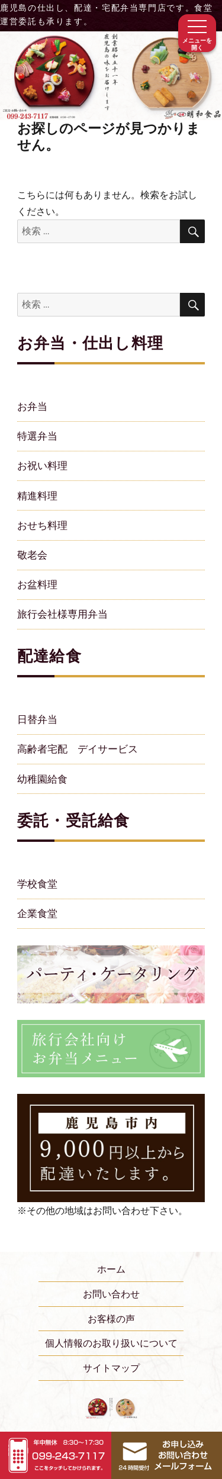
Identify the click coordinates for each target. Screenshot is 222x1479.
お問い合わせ (111, 1293)
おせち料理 (42, 525)
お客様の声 (111, 1318)
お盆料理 (37, 584)
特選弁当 (37, 436)
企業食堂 (37, 913)
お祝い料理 (42, 465)
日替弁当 (37, 719)
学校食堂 (37, 883)
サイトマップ (111, 1367)
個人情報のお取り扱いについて (111, 1342)
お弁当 (32, 406)
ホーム (111, 1268)
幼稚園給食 (42, 779)
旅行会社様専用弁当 (62, 614)
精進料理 (37, 495)
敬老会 (32, 554)
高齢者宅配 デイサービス (77, 748)
